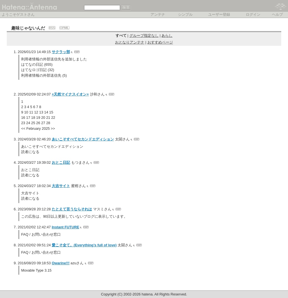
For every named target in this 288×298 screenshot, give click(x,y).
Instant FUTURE (65, 227)
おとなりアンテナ (129, 42)
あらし (166, 35)
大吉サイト (61, 186)
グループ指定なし (144, 35)
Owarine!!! (60, 263)
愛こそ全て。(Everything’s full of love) (84, 245)
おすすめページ (160, 42)
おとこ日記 (61, 162)
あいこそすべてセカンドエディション (83, 139)
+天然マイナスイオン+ (70, 94)
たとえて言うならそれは (72, 209)
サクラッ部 (61, 52)
